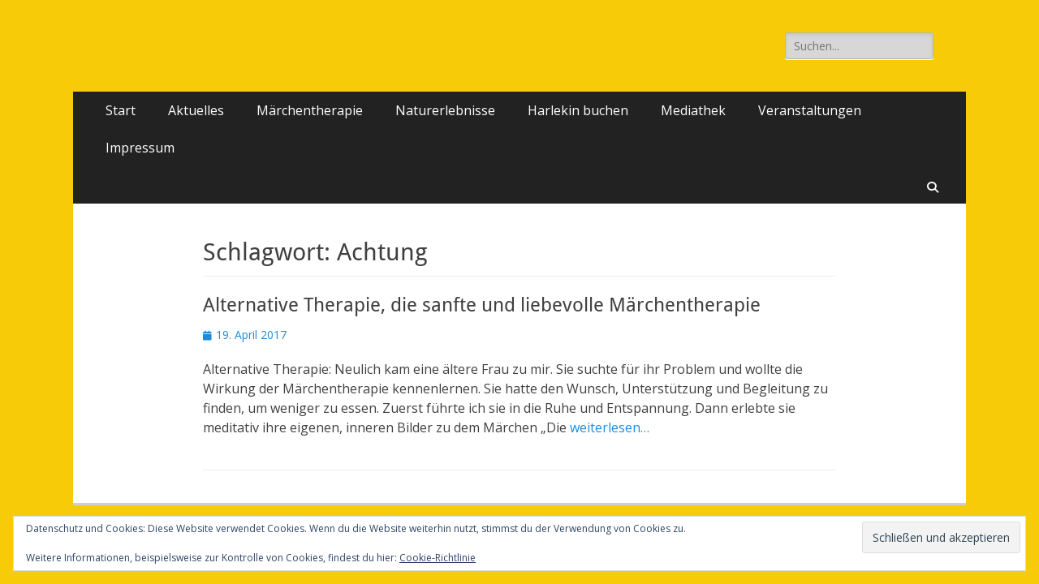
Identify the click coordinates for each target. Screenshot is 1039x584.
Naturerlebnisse (445, 110)
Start (121, 110)
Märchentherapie (310, 110)
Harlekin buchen (578, 110)
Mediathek (693, 110)
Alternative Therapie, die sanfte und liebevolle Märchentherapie (482, 305)
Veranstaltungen (809, 110)
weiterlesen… (609, 427)
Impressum (140, 148)
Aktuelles (196, 110)
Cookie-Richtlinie (437, 558)
